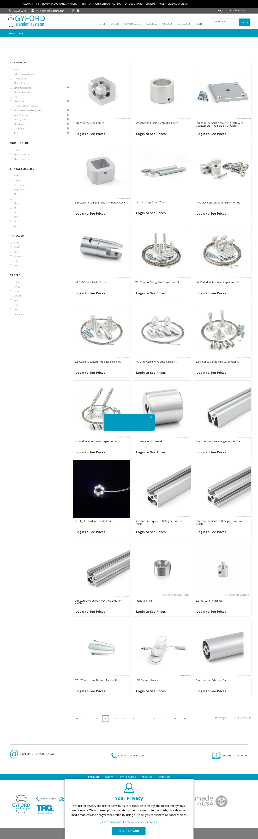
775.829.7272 (19, 10)
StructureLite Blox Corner (89, 123)
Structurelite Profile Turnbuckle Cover (156, 123)
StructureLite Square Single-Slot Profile (218, 441)
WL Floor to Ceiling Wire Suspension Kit (157, 282)
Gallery (109, 776)
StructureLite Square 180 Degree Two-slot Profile (159, 522)
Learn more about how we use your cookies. (129, 822)
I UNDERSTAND (129, 831)
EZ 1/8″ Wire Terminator (209, 600)
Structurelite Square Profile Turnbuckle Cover (100, 202)
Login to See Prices (90, 134)
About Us (147, 776)
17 (154, 718)
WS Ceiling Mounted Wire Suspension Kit (98, 361)
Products (93, 776)
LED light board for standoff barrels (95, 521)
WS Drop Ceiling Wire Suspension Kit (156, 361)
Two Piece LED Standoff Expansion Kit (218, 202)
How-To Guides (127, 776)
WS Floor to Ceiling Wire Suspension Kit (218, 361)
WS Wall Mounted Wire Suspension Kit (96, 441)
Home (12, 33)
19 (175, 718)
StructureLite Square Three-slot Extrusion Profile (98, 602)
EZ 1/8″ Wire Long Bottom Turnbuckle (96, 680)
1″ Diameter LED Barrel (148, 441)
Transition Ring (144, 600)
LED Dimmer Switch (146, 680)
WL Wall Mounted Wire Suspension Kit (217, 282)
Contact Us (164, 776)
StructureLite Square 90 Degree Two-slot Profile (219, 522)
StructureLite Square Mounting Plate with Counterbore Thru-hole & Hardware (219, 124)
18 (164, 718)
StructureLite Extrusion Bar (211, 680)
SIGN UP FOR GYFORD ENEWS (32, 753)
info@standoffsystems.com (49, 10)
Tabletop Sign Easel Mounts (151, 202)
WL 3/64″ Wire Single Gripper (91, 282)
